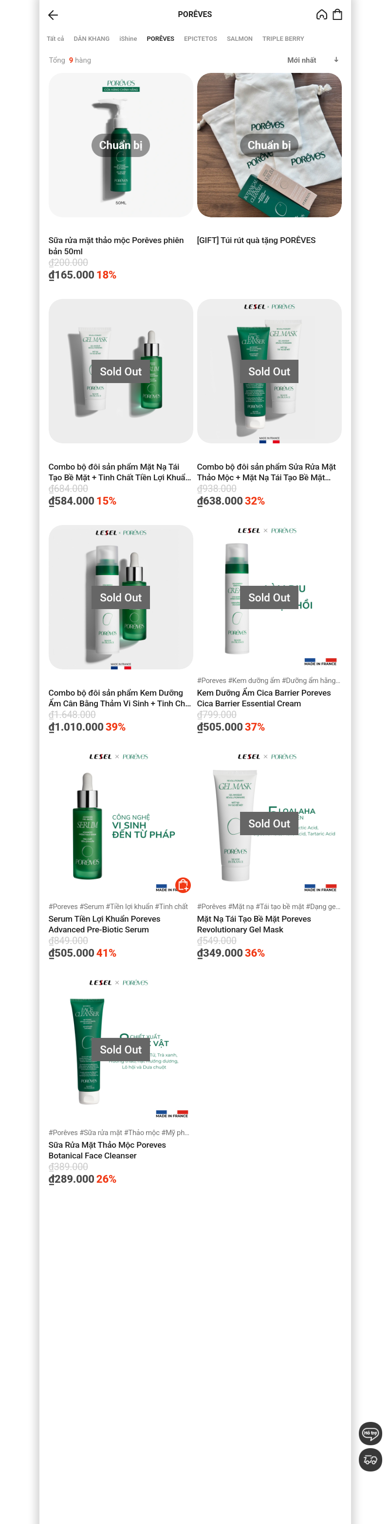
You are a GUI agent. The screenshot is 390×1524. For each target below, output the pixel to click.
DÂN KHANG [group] (92, 38)
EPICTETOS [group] (200, 38)
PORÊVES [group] (160, 38)
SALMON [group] (239, 38)
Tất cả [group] (55, 38)
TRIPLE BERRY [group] (283, 38)
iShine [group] (128, 38)
